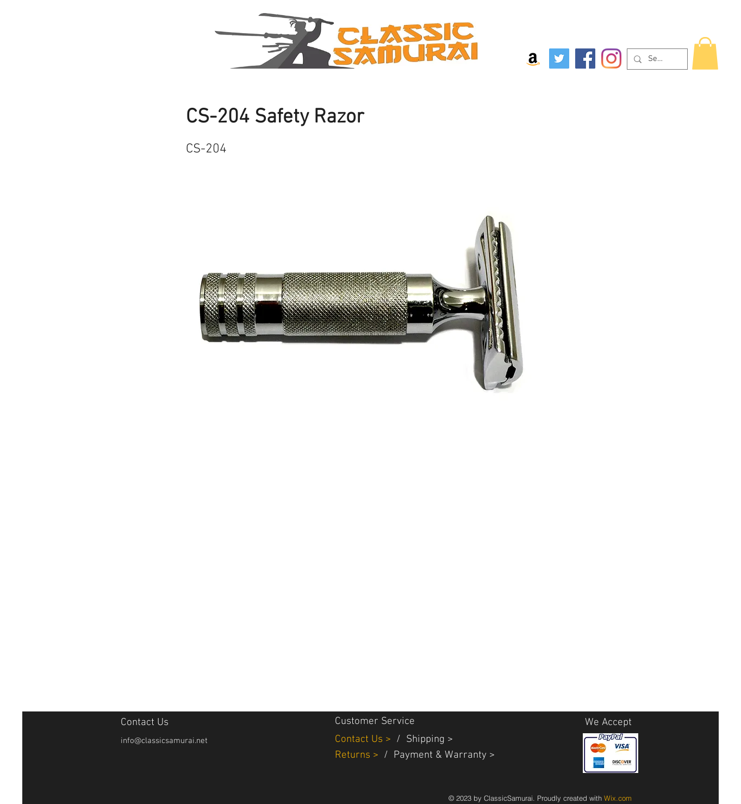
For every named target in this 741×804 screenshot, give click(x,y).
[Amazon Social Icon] (533, 58)
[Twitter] (559, 58)
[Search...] (656, 59)
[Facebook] (585, 58)
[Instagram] (611, 58)
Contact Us (360, 739)
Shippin (422, 739)
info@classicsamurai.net (164, 741)
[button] (705, 53)
